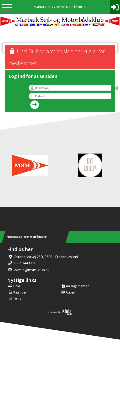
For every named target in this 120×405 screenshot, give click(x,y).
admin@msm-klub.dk (31, 269)
